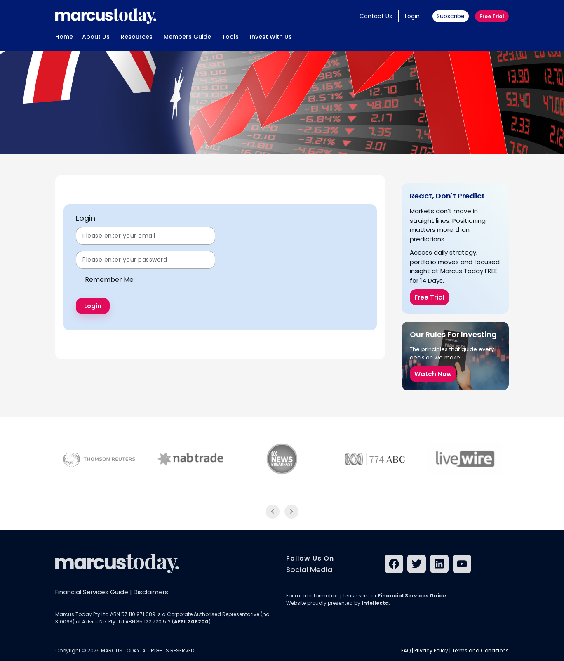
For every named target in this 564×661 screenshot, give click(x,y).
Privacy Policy (431, 650)
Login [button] (412, 16)
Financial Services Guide (91, 592)
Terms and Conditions (480, 650)
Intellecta (375, 603)
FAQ (406, 650)
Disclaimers (151, 592)
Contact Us (376, 16)
